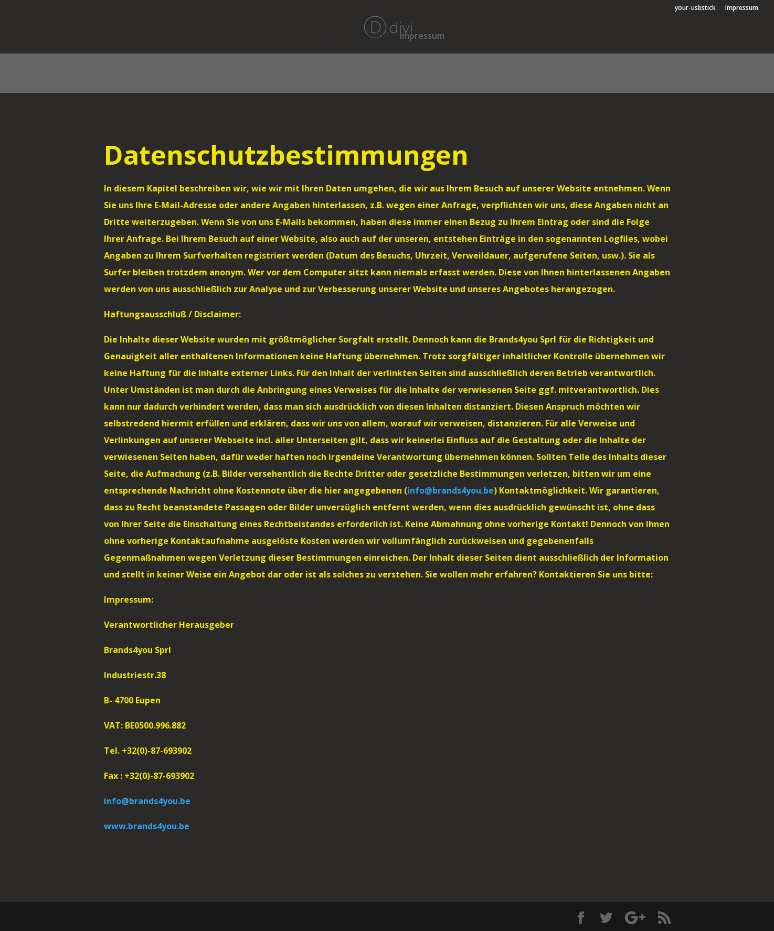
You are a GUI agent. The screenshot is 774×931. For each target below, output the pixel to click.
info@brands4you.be (450, 490)
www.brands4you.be (146, 826)
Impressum (741, 8)
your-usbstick (695, 8)
